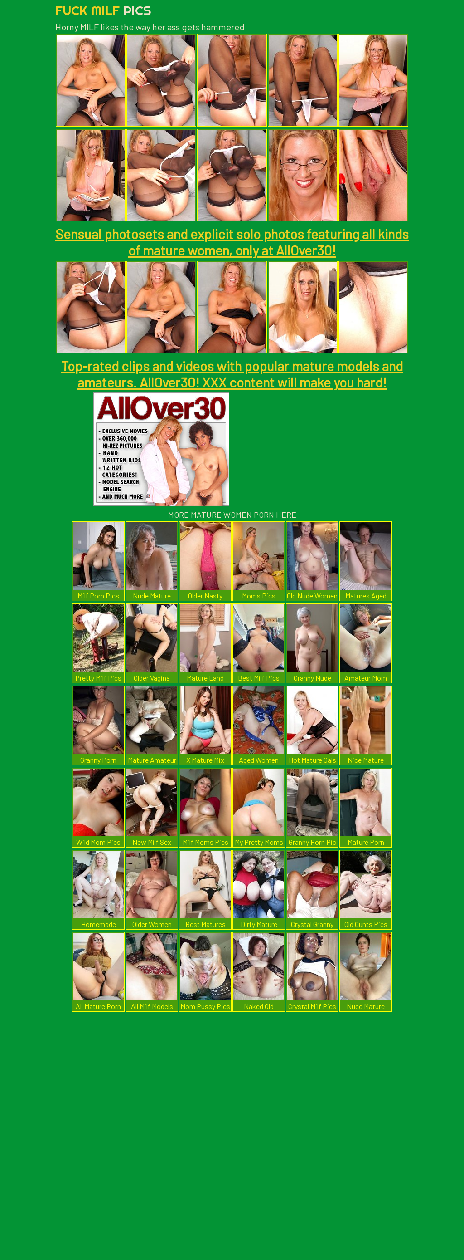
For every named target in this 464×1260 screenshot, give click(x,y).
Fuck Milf (103, 10)
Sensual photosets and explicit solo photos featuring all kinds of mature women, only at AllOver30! (232, 242)
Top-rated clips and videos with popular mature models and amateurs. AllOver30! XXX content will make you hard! (232, 374)
